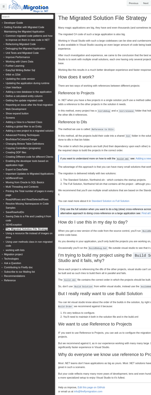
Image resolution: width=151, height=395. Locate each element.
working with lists (15, 250)
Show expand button (17, 113)
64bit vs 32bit (13, 74)
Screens (10, 117)
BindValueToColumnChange (21, 139)
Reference (10, 280)
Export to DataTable (17, 169)
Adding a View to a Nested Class (24, 122)
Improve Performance (18, 57)
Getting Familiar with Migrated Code (24, 27)
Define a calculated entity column (24, 96)
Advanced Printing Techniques (22, 135)
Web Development (16, 109)
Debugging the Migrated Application (25, 48)
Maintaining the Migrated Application (24, 31)
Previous (133, 3)
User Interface (13, 87)
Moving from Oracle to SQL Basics (25, 182)
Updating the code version (20, 78)
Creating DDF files (16, 152)
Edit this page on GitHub (91, 387)
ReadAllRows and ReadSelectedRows (27, 199)
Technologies (11, 258)
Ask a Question (12, 263)
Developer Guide (13, 22)
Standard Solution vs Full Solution (110, 201)
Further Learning (15, 65)
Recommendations (14, 276)
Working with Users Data (19, 61)
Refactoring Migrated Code (21, 44)
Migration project (13, 254)
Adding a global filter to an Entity (24, 126)
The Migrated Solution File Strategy (27, 229)
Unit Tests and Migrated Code (22, 53)
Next (145, 3)
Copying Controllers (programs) (23, 148)
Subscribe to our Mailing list (19, 271)
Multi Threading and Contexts (22, 186)
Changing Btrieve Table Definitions (25, 143)
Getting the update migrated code (24, 100)
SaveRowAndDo (15, 212)
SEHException (14, 224)
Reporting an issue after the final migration (29, 105)
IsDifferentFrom (14, 178)
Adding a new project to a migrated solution (30, 130)
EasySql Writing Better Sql (20, 70)
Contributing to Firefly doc (18, 267)
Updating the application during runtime (27, 83)
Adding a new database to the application (29, 92)
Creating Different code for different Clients (29, 156)
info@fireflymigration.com (88, 391)
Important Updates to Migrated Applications (30, 173)
